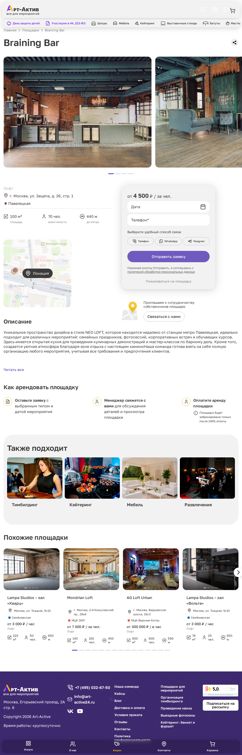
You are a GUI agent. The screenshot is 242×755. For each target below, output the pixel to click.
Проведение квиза (176, 708)
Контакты (122, 729)
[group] (34, 483)
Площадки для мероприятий (173, 688)
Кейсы (119, 694)
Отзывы (120, 722)
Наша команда (126, 686)
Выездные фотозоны (178, 715)
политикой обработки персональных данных (161, 272)
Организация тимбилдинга (172, 699)
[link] (220, 690)
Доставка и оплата (129, 708)
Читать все (14, 369)
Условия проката (128, 715)
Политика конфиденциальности (132, 738)
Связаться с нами (164, 316)
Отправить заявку (169, 256)
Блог (118, 701)
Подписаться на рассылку (221, 705)
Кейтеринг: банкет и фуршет (178, 724)
